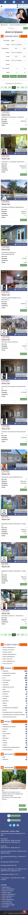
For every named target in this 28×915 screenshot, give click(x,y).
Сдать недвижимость (8, 896)
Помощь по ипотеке (7, 890)
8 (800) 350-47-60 (23, 5)
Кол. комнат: (6, 68)
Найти (25, 28)
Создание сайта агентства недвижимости (17, 913)
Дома (4, 24)
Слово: (8, 64)
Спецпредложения (7, 903)
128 (22, 87)
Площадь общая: (5, 48)
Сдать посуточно (7, 897)
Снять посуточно (7, 901)
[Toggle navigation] (1, 6)
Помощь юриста (6, 892)
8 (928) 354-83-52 (21, 587)
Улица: (8, 60)
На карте (13, 76)
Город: (8, 44)
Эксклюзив (5, 906)
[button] (18, 40)
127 (18, 87)
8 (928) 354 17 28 (21, 817)
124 (5, 87)
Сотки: (8, 56)
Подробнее (22, 805)
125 (10, 87)
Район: (8, 52)
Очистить (5, 76)
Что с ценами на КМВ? (8, 905)
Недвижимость (6, 887)
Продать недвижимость (9, 894)
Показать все (23, 809)
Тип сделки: (6, 40)
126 (14, 87)
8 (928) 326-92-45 (23, 7)
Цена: (8, 72)
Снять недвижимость (8, 899)
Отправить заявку (20, 637)
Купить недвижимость (8, 889)
